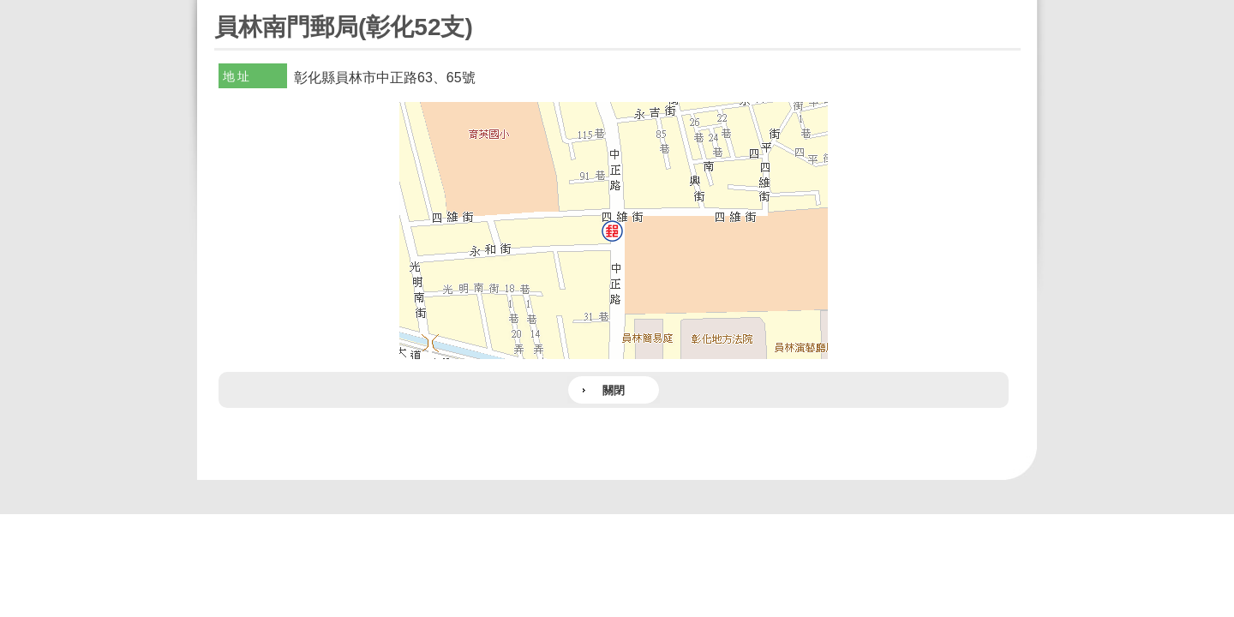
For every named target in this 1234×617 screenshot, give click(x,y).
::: (219, 7)
